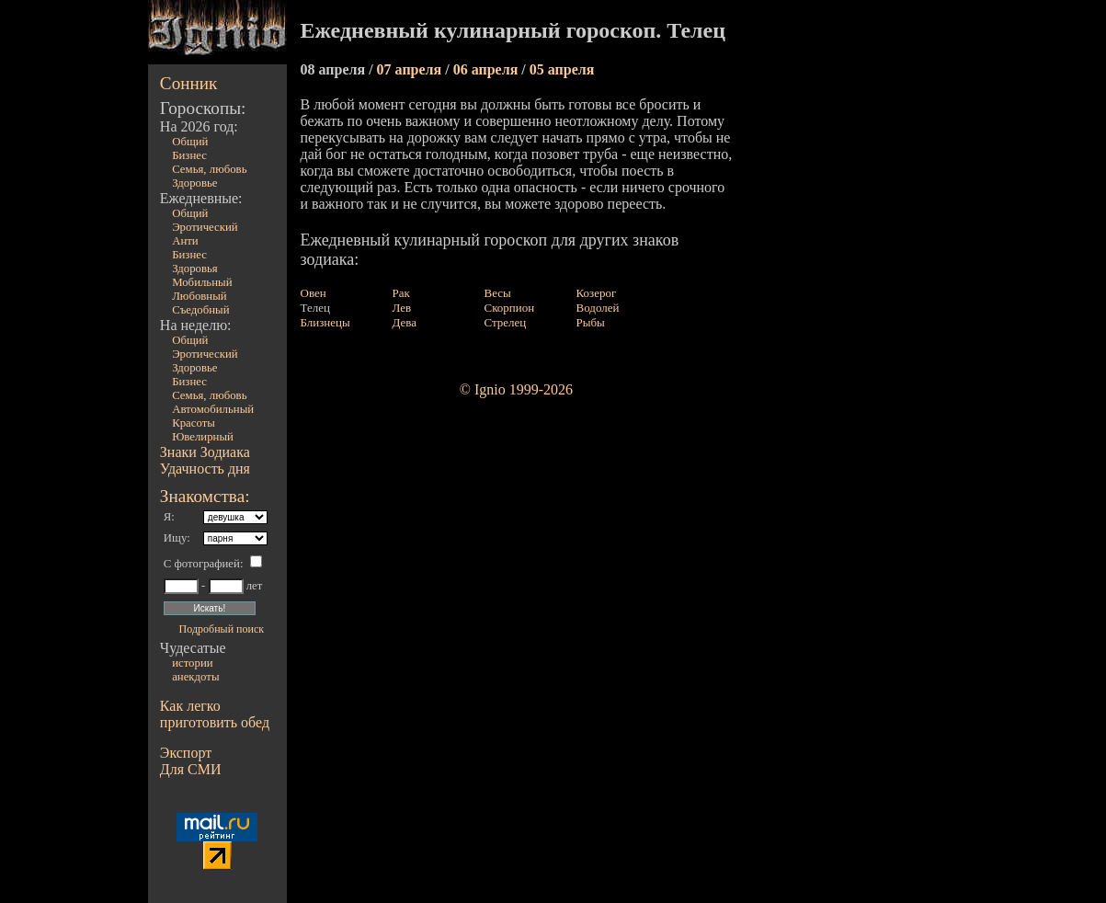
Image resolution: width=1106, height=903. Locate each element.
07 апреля (411, 69)
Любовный (199, 296)
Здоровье (194, 183)
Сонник (189, 83)
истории (192, 663)
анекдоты (195, 676)
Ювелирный (203, 436)
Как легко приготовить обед (214, 714)
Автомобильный (213, 409)
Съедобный (200, 309)
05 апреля (562, 69)
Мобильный (202, 282)
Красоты (193, 423)
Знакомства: (205, 496)
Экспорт (185, 752)
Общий (190, 141)
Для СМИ (191, 769)
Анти (185, 240)
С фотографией (202, 563)
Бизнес (189, 155)
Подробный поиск (221, 629)
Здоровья (195, 268)
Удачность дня (205, 468)
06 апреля (487, 69)
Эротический (205, 227)
